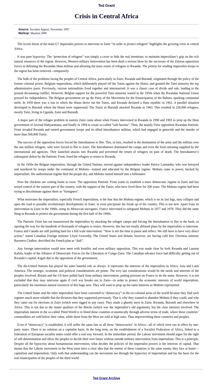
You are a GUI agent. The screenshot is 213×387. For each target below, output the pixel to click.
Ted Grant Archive (106, 378)
